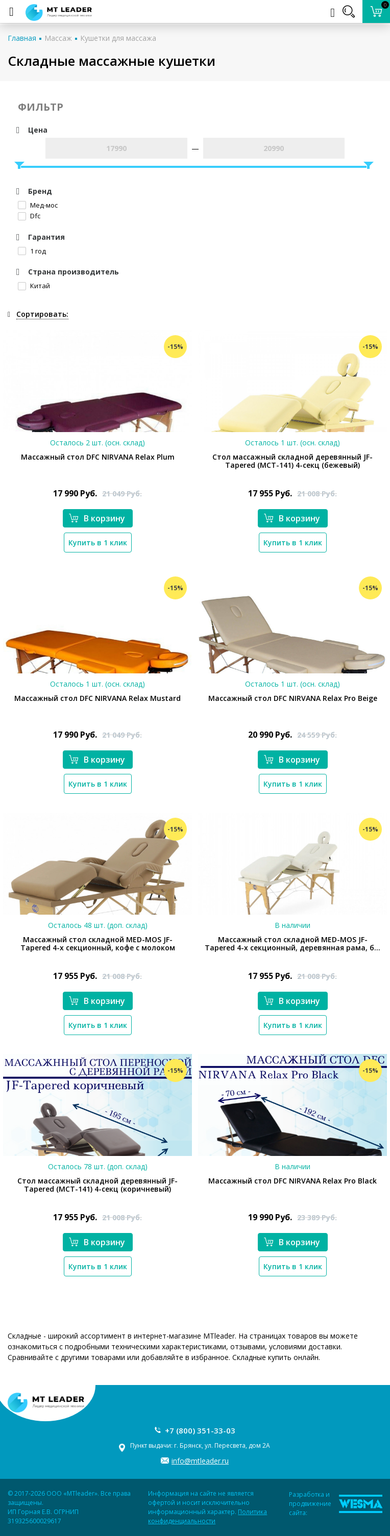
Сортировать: (42, 314)
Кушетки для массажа (118, 38)
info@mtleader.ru (200, 1461)
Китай (34, 285)
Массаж (58, 38)
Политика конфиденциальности (207, 1516)
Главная (22, 38)
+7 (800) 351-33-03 (200, 1430)
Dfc (29, 215)
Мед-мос (38, 205)
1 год (32, 251)
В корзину (97, 518)
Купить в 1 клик (97, 542)
